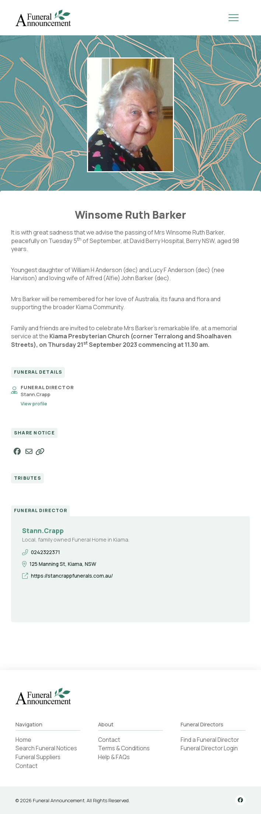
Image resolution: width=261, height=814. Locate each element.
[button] (234, 17)
